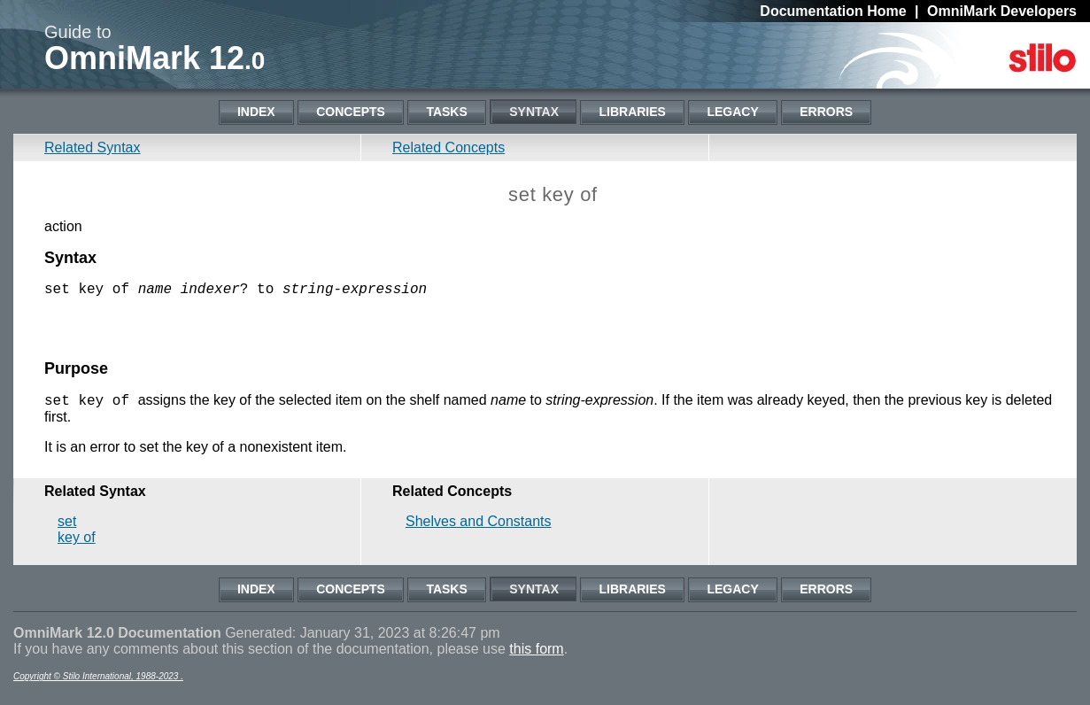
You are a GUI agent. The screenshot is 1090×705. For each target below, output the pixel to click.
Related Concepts (448, 147)
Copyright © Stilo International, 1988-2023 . (98, 686)
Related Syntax (92, 147)
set (67, 530)
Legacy (732, 112)
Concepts (350, 112)
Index (256, 112)
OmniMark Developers (1002, 11)
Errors (826, 112)
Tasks (446, 112)
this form (536, 658)
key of (77, 546)
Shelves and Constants (479, 530)
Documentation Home (833, 11)
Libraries (632, 112)
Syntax (534, 112)
